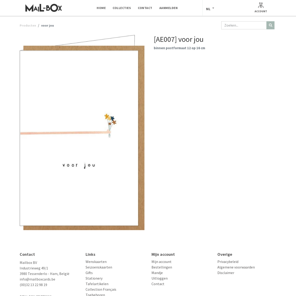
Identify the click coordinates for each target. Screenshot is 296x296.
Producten (28, 25)
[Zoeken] (270, 25)
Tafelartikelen (97, 283)
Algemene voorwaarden (236, 267)
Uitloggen (159, 278)
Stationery (94, 278)
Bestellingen (161, 267)
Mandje (157, 272)
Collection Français (101, 289)
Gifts (89, 272)
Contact (157, 283)
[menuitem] (101, 8)
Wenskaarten (96, 261)
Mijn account (161, 261)
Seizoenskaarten (99, 267)
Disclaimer (225, 272)
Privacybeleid (227, 261)
